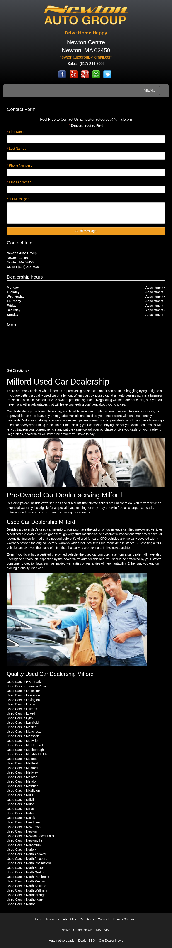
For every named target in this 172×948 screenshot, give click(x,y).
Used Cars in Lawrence (23, 695)
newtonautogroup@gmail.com (85, 57)
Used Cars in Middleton (23, 790)
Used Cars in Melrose (22, 777)
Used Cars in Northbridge (25, 899)
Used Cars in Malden (21, 727)
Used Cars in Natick (21, 818)
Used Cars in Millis (20, 795)
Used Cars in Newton (22, 831)
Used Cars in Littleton (22, 709)
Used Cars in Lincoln (21, 704)
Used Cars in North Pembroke (28, 877)
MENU (150, 90)
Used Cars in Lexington (23, 700)
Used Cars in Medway (22, 772)
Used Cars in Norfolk (21, 849)
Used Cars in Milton (20, 804)
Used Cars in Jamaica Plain (26, 686)
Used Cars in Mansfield (23, 736)
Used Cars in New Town (24, 827)
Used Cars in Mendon (22, 781)
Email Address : (19, 182)
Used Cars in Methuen (22, 786)
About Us (69, 919)
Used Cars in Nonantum (24, 845)
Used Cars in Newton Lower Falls (30, 836)
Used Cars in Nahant (21, 813)
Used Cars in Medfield (22, 763)
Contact (103, 919)
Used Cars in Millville (21, 799)
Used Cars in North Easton (26, 868)
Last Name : (16, 148)
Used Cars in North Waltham (27, 890)
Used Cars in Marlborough (25, 750)
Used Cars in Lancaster (23, 691)
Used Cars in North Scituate (26, 886)
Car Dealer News (111, 940)
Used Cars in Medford (22, 768)
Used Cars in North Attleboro (27, 858)
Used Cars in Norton (21, 904)
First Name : (16, 132)
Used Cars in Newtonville (24, 840)
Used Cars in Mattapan (23, 759)
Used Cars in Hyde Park (24, 681)
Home (38, 919)
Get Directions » (18, 370)
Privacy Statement (125, 919)
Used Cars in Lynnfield (23, 722)
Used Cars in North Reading (26, 881)
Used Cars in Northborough (26, 895)
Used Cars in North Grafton (26, 872)
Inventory (52, 919)
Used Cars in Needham (23, 822)
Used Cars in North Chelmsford (29, 863)
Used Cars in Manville (22, 740)
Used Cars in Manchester (25, 731)
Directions (87, 919)
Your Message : (18, 199)
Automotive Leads (61, 940)
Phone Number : (19, 165)
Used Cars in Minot (20, 809)
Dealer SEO (86, 940)
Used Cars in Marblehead (25, 745)
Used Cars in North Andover (26, 854)
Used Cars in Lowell (21, 713)
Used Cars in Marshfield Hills (27, 754)
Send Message (86, 231)
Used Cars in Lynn (20, 718)
